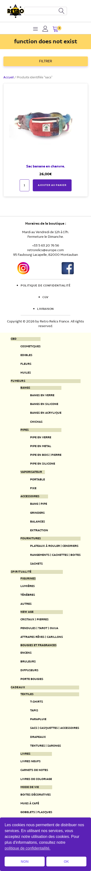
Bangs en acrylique (45, 413)
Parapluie (38, 719)
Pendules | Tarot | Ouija (39, 628)
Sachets (36, 564)
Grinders (37, 513)
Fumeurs (18, 381)
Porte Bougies (31, 679)
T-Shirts (36, 702)
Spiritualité (21, 572)
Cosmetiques (30, 346)
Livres (25, 754)
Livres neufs (30, 761)
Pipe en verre (40, 437)
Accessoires (29, 496)
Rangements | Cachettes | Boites (55, 555)
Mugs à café (29, 803)
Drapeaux (38, 737)
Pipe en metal (40, 446)
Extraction (39, 530)
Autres (26, 604)
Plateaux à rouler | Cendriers (54, 546)
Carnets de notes (34, 770)
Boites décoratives (35, 795)
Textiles (26, 694)
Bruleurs (28, 662)
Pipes (24, 430)
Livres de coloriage (36, 779)
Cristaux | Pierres (34, 619)
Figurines (28, 579)
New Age (26, 612)
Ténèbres (27, 595)
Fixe (33, 488)
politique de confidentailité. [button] (27, 848)
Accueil (8, 77)
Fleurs (25, 364)
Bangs (25, 388)
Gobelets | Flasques (36, 812)
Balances (37, 522)
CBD (14, 339)
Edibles (26, 355)
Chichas (36, 422)
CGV (45, 297)
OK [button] (66, 861)
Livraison (45, 309)
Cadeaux (18, 687)
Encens (26, 653)
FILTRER (45, 61)
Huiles (25, 373)
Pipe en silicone (42, 464)
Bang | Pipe (38, 504)
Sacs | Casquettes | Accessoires (54, 728)
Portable (37, 479)
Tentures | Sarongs (45, 746)
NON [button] (25, 861)
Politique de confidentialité (45, 286)
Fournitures (30, 539)
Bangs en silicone (44, 404)
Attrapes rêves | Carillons (41, 637)
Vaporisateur (31, 472)
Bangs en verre (42, 395)
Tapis (34, 710)
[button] (55, 29)
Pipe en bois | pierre (45, 455)
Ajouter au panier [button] (52, 185)
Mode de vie (29, 787)
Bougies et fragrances (38, 645)
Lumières (27, 586)
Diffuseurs (29, 670)
